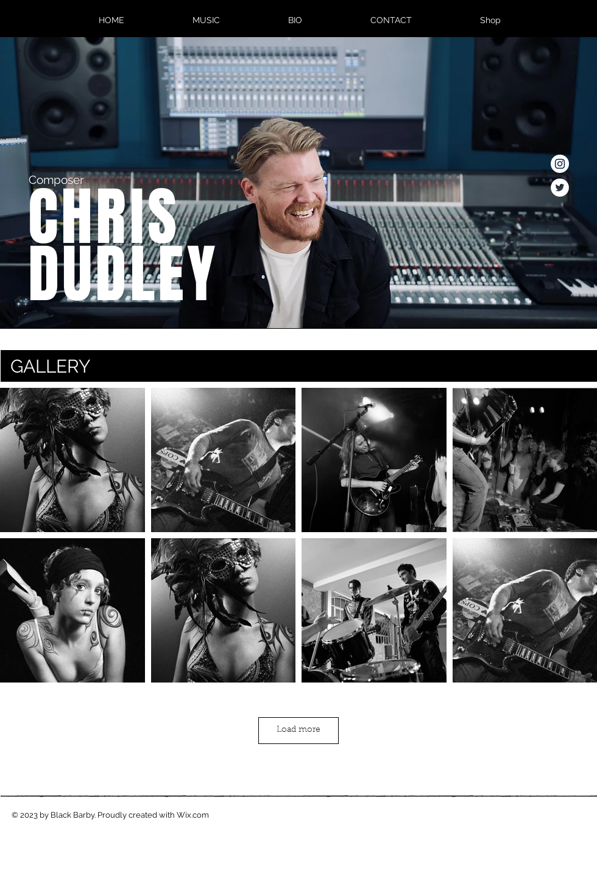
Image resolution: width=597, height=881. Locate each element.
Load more (298, 730)
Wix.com (193, 815)
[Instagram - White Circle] (560, 164)
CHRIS (104, 217)
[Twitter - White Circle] (560, 187)
